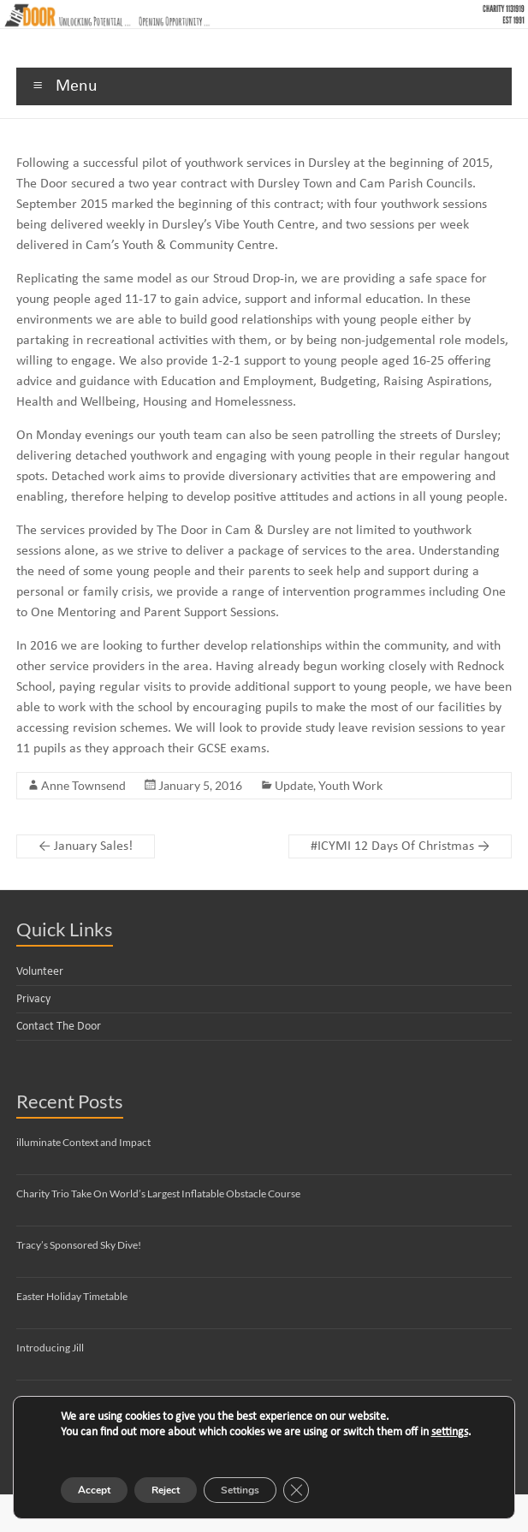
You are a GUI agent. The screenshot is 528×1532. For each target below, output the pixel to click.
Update (294, 785)
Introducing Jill (50, 1347)
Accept (94, 1490)
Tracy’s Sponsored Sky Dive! (78, 1244)
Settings (240, 1490)
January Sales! (86, 846)
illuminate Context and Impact (83, 1142)
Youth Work (350, 785)
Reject (165, 1490)
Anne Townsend (83, 785)
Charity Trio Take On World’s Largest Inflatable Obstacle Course (158, 1193)
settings (449, 1432)
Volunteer (39, 971)
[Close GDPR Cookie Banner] (296, 1490)
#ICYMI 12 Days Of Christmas (400, 846)
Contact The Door (58, 1026)
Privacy (33, 999)
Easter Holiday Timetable (72, 1296)
